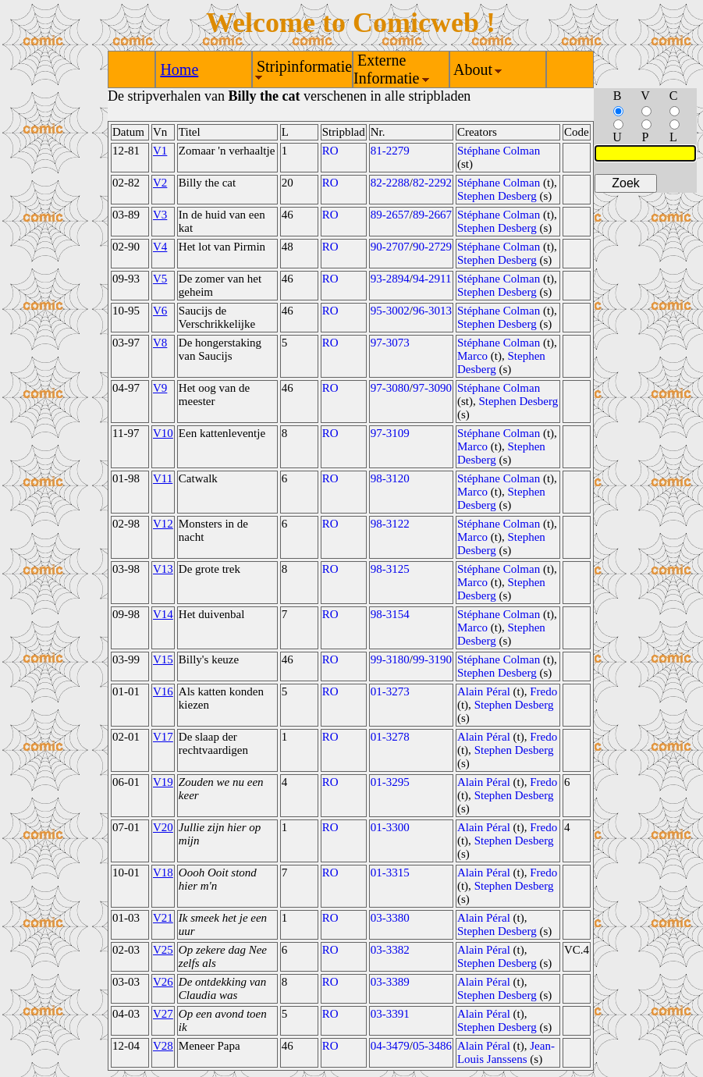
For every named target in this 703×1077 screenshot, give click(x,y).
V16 (163, 691)
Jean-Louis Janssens (506, 1052)
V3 (160, 214)
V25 (163, 950)
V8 (160, 342)
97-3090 (432, 388)
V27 (163, 1014)
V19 (163, 782)
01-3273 (390, 691)
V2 (160, 182)
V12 (163, 523)
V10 (163, 433)
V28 (163, 1046)
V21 (163, 918)
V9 (160, 388)
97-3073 (390, 342)
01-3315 (390, 872)
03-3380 (390, 918)
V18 (163, 872)
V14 (163, 614)
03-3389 (390, 982)
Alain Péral (483, 691)
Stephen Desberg (497, 196)
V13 (163, 569)
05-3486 (432, 1046)
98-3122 (390, 523)
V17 (163, 736)
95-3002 (390, 310)
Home (179, 69)
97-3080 (390, 388)
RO (330, 150)
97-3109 (390, 433)
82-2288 (390, 182)
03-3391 (390, 1014)
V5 (160, 278)
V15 (163, 659)
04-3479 (390, 1046)
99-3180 (390, 659)
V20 (163, 827)
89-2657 (390, 214)
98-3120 (390, 478)
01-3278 (390, 736)
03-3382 (390, 950)
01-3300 (390, 827)
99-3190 (432, 659)
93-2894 (390, 278)
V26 (163, 982)
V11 (162, 478)
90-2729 (432, 246)
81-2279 (390, 150)
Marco (472, 356)
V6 (160, 310)
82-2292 (432, 182)
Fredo (543, 691)
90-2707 (390, 246)
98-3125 (390, 569)
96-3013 (432, 310)
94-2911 (432, 278)
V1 (160, 150)
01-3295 (390, 782)
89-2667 (432, 214)
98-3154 (390, 614)
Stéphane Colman (498, 150)
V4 (160, 246)
